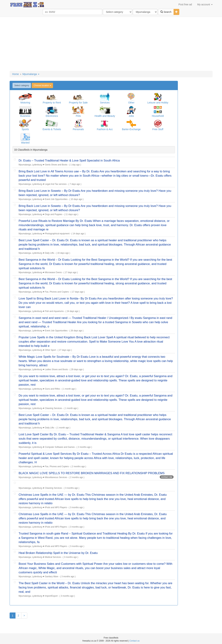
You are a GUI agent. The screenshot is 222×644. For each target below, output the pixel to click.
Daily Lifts (49, 253)
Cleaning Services (53, 408)
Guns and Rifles (52, 389)
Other (131, 102)
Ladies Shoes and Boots (56, 369)
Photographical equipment (57, 233)
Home (15, 74)
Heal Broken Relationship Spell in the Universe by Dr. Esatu (58, 553)
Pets (78, 115)
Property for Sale (78, 102)
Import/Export (51, 596)
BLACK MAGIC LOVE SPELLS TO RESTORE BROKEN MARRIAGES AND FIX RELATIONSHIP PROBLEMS (92, 473)
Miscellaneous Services (56, 477)
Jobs (131, 115)
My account (204, 4)
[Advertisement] (111, 44)
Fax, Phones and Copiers (57, 292)
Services (105, 102)
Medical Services (53, 557)
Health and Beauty (105, 115)
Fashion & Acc (105, 129)
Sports (25, 129)
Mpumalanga (30, 74)
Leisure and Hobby (157, 102)
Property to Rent (52, 102)
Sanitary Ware (51, 576)
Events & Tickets (52, 129)
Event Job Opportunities (56, 199)
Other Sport (50, 350)
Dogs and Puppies (53, 214)
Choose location (42, 85)
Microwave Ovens (53, 272)
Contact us (134, 641)
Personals (78, 129)
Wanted (25, 142)
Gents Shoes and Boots (56, 164)
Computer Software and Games (60, 447)
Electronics (52, 115)
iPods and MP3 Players (56, 507)
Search (165, 12)
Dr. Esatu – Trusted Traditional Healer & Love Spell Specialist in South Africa (69, 160)
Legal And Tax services (55, 184)
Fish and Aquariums (54, 311)
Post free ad (185, 4)
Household (158, 115)
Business (25, 115)
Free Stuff (157, 129)
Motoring (25, 102)
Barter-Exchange (131, 129)
